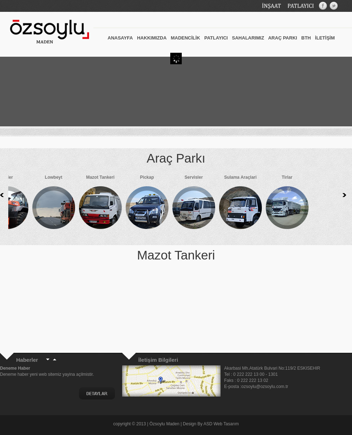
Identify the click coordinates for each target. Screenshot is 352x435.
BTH (306, 38)
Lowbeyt (39, 204)
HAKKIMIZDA (151, 38)
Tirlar (273, 204)
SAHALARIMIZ (248, 38)
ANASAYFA (120, 38)
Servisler (179, 204)
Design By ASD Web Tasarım (211, 423)
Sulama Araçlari (226, 204)
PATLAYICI (216, 38)
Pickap (133, 204)
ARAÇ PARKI (282, 38)
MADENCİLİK (185, 38)
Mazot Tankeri (86, 204)
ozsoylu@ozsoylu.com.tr (265, 386)
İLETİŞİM (325, 38)
